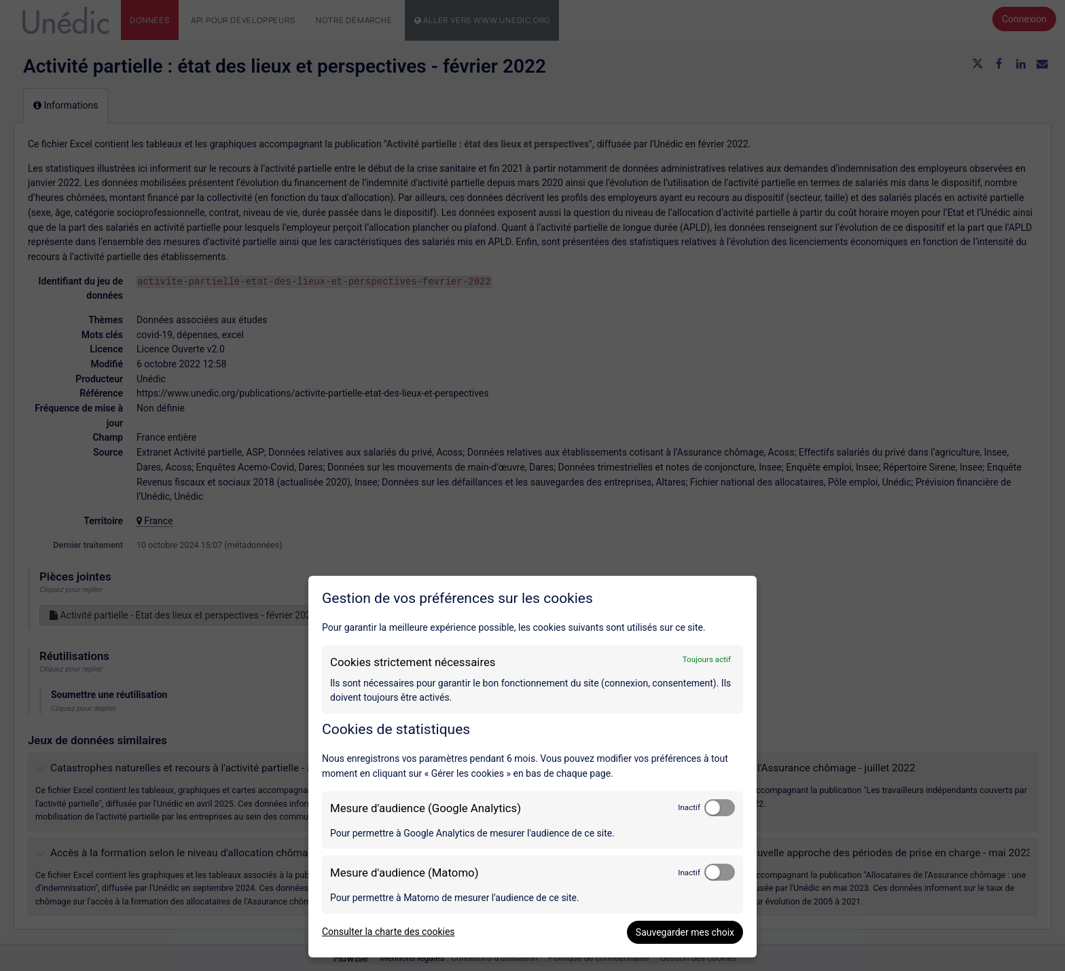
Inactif (689, 807)
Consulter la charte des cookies (388, 931)
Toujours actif (707, 659)
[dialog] (532, 766)
